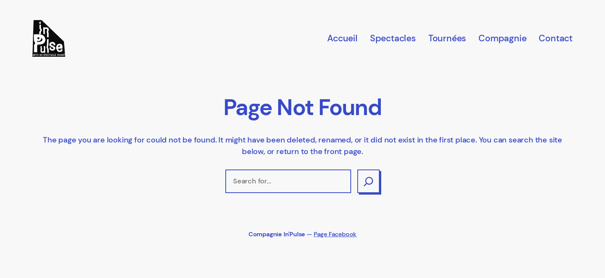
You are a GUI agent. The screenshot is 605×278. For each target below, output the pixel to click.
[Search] (368, 181)
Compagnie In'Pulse (276, 234)
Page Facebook (335, 234)
